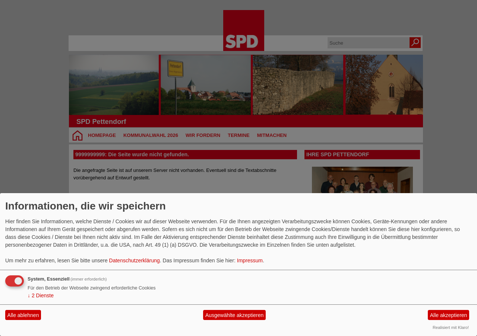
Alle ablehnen (23, 315)
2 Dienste (41, 295)
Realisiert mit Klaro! (451, 327)
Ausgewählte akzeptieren (234, 315)
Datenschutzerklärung (134, 260)
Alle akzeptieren (448, 315)
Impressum (250, 260)
